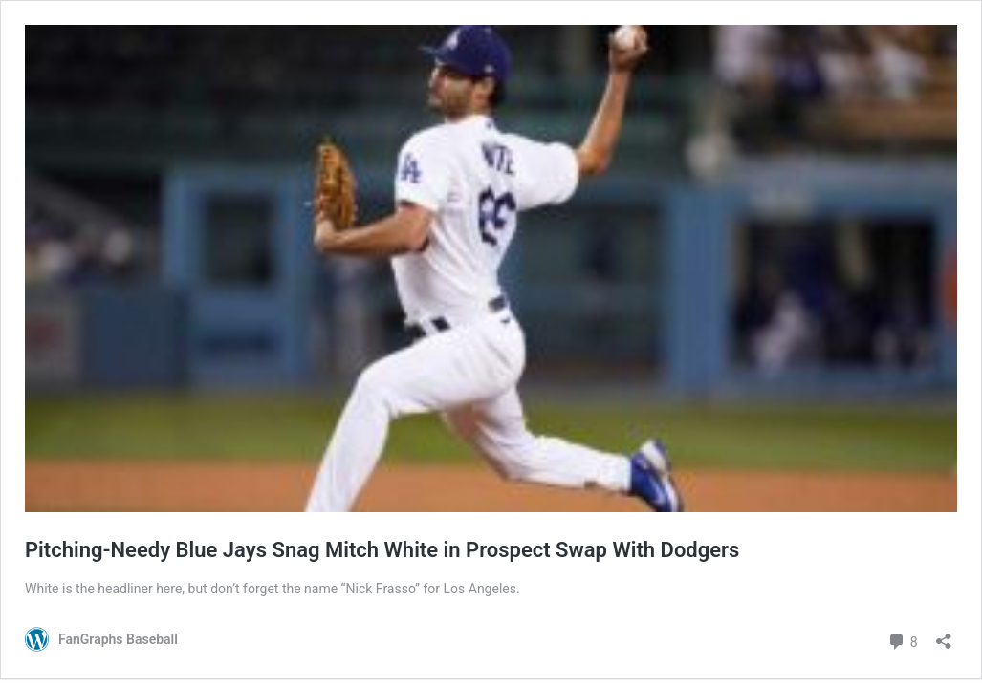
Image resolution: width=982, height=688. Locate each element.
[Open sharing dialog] (943, 635)
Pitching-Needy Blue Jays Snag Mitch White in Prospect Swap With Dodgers (382, 550)
